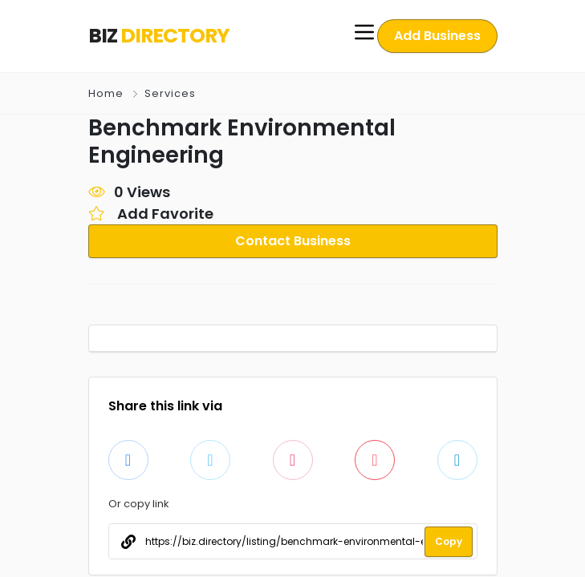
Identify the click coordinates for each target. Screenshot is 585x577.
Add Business (438, 35)
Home (106, 93)
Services (168, 93)
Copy (449, 541)
